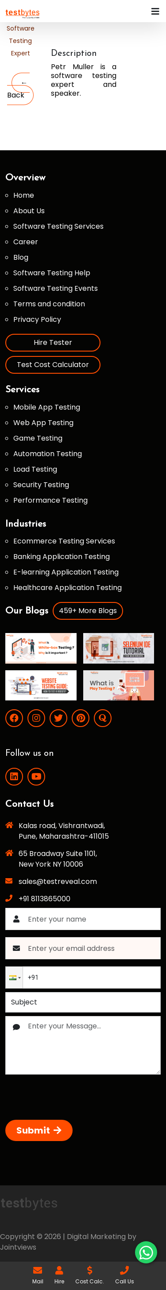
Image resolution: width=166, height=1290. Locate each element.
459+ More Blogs (88, 611)
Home (23, 195)
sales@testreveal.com (58, 881)
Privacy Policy (37, 319)
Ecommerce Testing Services (64, 541)
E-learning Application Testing (66, 572)
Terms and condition (49, 304)
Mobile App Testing (46, 407)
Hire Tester (53, 342)
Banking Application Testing (61, 556)
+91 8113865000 (44, 899)
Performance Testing (50, 500)
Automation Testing (47, 454)
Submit (39, 1130)
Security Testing (41, 485)
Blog (20, 257)
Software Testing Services (58, 226)
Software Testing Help (51, 273)
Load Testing (35, 469)
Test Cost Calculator (53, 365)
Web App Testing (43, 423)
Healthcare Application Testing (67, 587)
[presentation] (72, 1099)
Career (25, 242)
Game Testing (37, 438)
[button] (14, 977)
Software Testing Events (55, 288)
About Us (29, 211)
